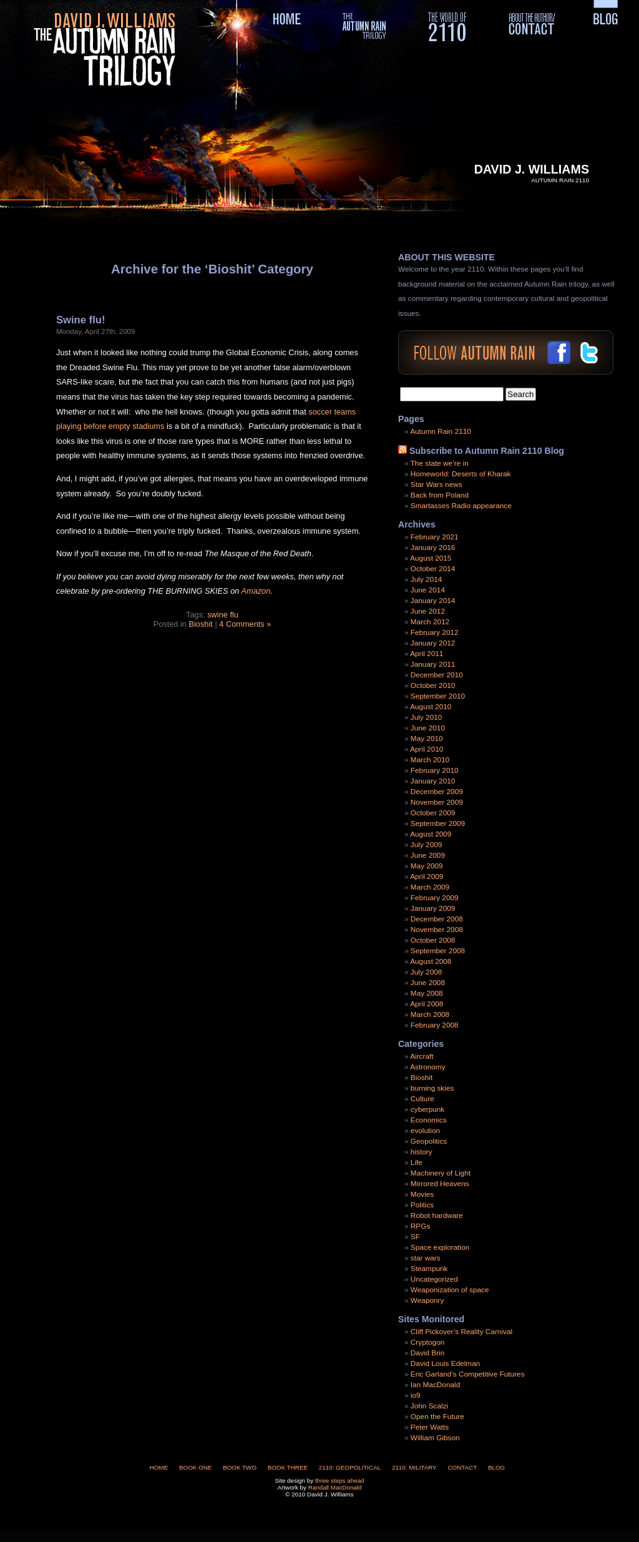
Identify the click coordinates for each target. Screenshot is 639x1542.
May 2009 (427, 866)
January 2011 (433, 664)
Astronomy (427, 1067)
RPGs (420, 1226)
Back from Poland (440, 495)
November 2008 (437, 929)
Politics (422, 1205)
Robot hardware (437, 1215)
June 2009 (428, 855)
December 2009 (437, 791)
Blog (496, 1467)
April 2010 (426, 749)
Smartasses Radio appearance (461, 505)
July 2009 (426, 844)
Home (159, 1467)
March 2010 (430, 759)
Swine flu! (80, 320)
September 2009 (438, 823)
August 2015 (430, 558)
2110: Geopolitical (350, 1467)
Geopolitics (429, 1141)
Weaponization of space (450, 1289)
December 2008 (437, 919)
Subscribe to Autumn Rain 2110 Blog (486, 451)
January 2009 (433, 908)
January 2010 (433, 781)
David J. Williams (531, 169)
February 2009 (435, 897)
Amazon (255, 591)
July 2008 (426, 972)
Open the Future (437, 1416)
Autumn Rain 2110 (440, 431)
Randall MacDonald (335, 1487)
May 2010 (427, 738)
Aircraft (421, 1056)
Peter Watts (430, 1427)
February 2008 (435, 1025)
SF (415, 1236)
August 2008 (430, 961)
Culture (422, 1098)
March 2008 (430, 1014)
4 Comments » (245, 624)
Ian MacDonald (435, 1384)
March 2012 (430, 621)
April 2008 (426, 1003)
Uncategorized (434, 1279)
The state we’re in (440, 463)
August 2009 (430, 834)
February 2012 (435, 632)
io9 (416, 1395)
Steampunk (429, 1268)
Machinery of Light (441, 1173)
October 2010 (433, 685)
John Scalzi (429, 1406)
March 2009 (430, 887)
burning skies (432, 1088)
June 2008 (428, 982)
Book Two (239, 1467)
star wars (426, 1258)
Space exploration (440, 1247)
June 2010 (428, 728)
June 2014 (428, 590)
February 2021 (435, 537)
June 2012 (428, 611)
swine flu (222, 614)
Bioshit (200, 624)
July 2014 (426, 579)
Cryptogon (427, 1342)
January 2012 (433, 643)
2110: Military (414, 1467)
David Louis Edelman (445, 1363)
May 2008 (427, 993)
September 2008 (438, 950)
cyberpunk (427, 1109)
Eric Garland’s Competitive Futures (468, 1374)
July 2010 (426, 717)
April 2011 (426, 653)
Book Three (288, 1467)
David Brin (427, 1352)
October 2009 (433, 812)
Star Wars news (436, 484)
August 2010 (430, 706)
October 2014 (433, 568)
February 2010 (435, 770)
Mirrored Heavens (440, 1183)
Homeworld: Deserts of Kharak (461, 473)
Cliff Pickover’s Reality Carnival (461, 1331)
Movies (422, 1194)
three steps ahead (339, 1480)
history (421, 1151)
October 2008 (433, 940)
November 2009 (437, 802)
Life (416, 1162)
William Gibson (435, 1437)
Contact (462, 1467)
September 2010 (438, 696)
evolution (425, 1130)
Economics (429, 1120)
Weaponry (427, 1300)
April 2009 (426, 876)
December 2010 (437, 674)
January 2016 (433, 547)
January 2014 (433, 600)
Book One (195, 1467)
